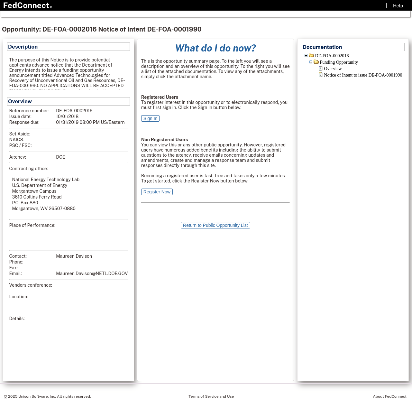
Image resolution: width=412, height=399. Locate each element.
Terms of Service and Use (211, 396)
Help (398, 5)
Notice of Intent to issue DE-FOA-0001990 (363, 75)
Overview (333, 68)
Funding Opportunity (339, 62)
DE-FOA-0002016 (332, 55)
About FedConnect (390, 396)
